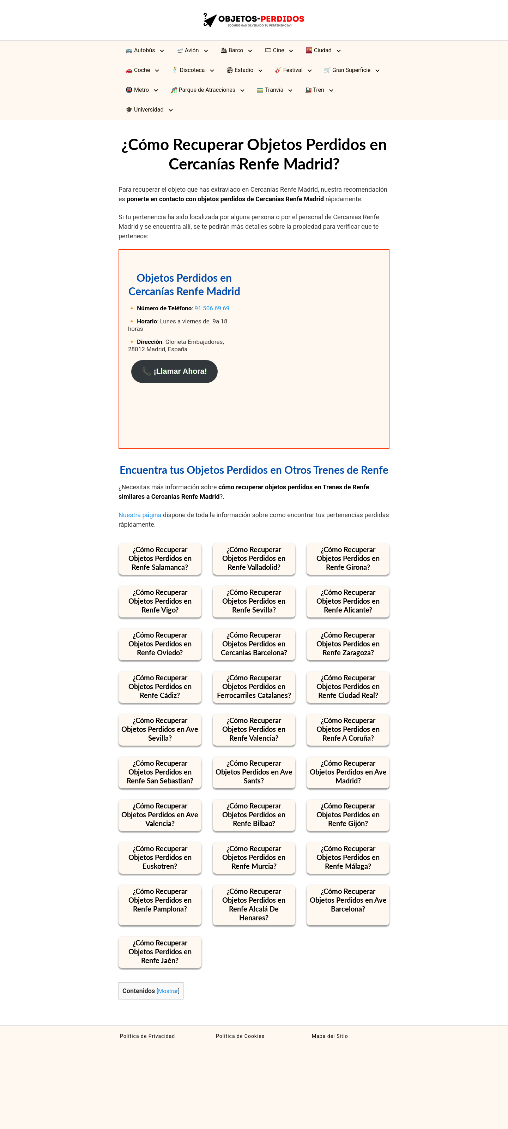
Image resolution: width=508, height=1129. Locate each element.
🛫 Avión (187, 50)
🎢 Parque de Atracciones (203, 89)
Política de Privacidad (147, 1036)
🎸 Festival (289, 70)
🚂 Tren (314, 89)
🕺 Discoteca (188, 70)
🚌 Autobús (140, 50)
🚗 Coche (138, 70)
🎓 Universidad (145, 109)
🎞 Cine (274, 50)
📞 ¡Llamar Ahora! (174, 371)
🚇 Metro (137, 89)
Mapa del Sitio (330, 1036)
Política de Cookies (240, 1036)
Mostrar (168, 991)
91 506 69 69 (212, 308)
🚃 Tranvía (269, 89)
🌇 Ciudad (319, 50)
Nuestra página (140, 515)
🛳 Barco (231, 50)
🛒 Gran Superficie (347, 70)
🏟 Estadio (239, 70)
